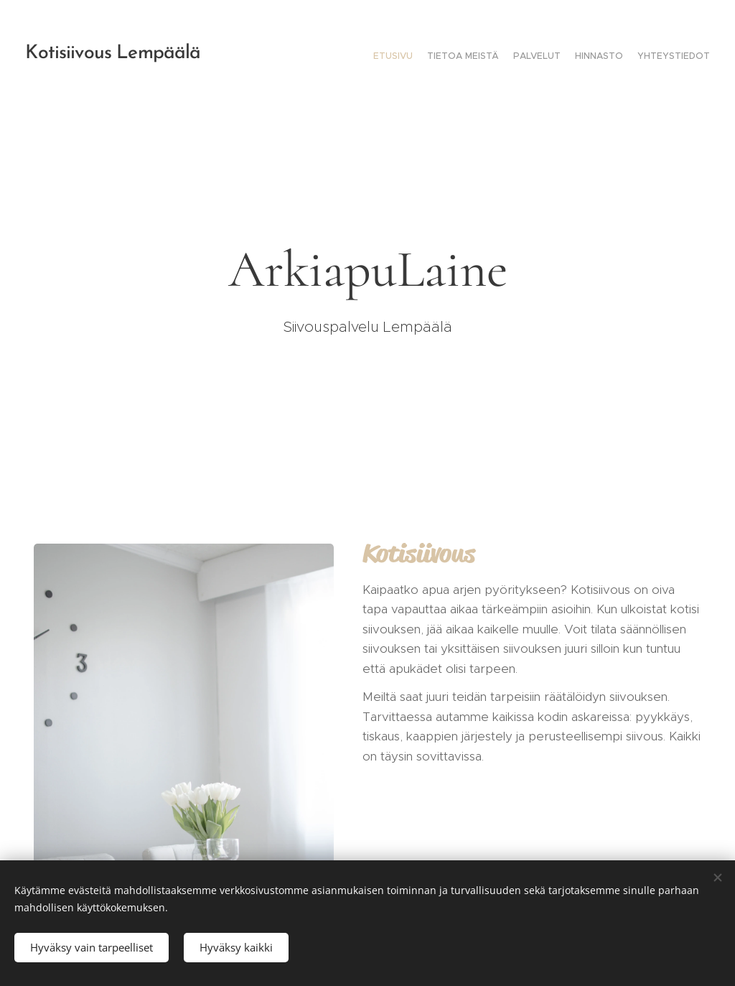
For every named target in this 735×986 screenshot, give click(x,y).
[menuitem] (654, 57)
